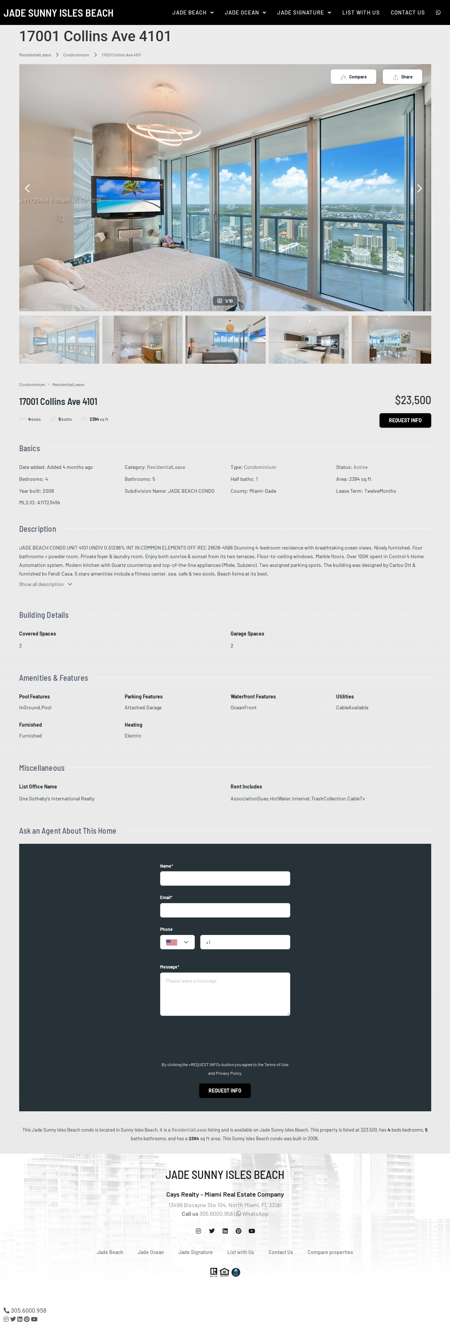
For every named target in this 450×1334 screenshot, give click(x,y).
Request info (405, 420)
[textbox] (177, 942)
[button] (193, 12)
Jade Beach (193, 12)
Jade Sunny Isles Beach (58, 12)
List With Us (361, 12)
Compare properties (330, 1252)
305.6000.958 (25, 1310)
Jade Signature (304, 12)
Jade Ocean (245, 12)
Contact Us (408, 12)
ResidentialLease (35, 54)
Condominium (76, 54)
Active (360, 467)
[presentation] (215, 1039)
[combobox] (177, 942)
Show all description (46, 584)
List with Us (240, 1252)
